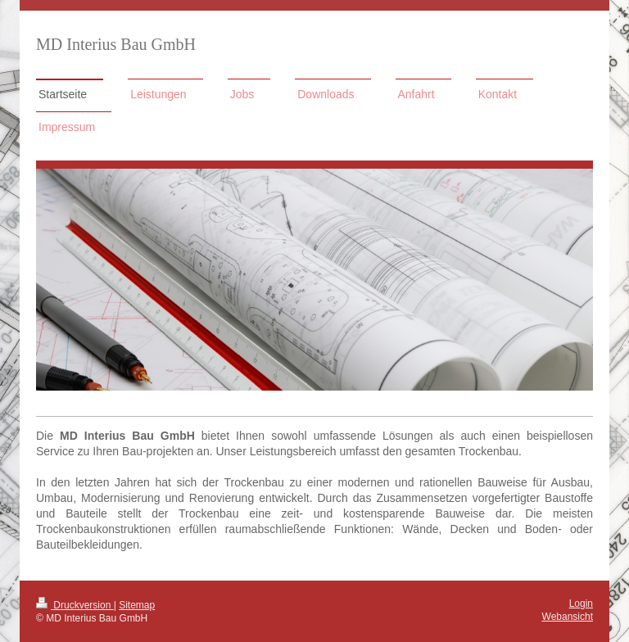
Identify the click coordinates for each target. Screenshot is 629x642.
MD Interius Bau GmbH (116, 44)
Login (581, 603)
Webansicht (567, 616)
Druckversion (75, 605)
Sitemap (137, 605)
